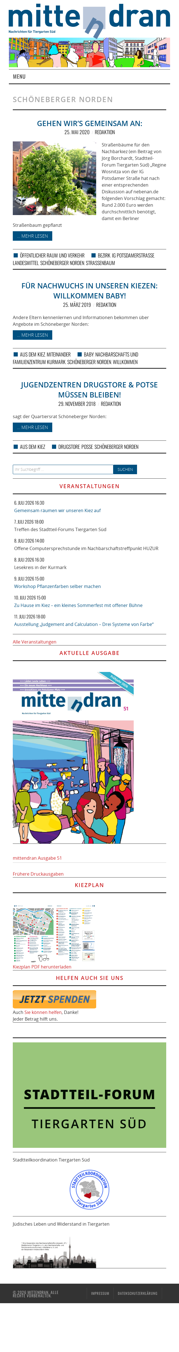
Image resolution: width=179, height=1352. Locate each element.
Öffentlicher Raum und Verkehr (52, 255)
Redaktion (105, 132)
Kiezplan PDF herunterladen (42, 967)
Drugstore (69, 446)
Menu (19, 76)
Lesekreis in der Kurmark (40, 567)
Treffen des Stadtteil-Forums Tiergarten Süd (60, 529)
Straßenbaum (100, 262)
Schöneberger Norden (62, 262)
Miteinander (59, 354)
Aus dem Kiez (32, 354)
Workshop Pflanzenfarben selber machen (57, 586)
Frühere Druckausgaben (38, 874)
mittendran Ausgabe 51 (37, 858)
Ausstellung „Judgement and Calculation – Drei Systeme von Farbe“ (84, 624)
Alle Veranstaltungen (34, 642)
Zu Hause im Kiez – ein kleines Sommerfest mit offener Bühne (78, 605)
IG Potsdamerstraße (133, 255)
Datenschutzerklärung (138, 1293)
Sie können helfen (43, 1012)
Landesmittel (26, 262)
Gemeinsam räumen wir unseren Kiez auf (57, 510)
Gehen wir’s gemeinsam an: (89, 123)
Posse (87, 446)
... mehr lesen (32, 236)
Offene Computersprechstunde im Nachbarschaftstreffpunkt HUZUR (86, 548)
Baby (89, 354)
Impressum (100, 1293)
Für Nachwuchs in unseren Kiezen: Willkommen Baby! (89, 291)
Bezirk (104, 255)
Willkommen (125, 361)
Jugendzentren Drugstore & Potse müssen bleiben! (89, 390)
